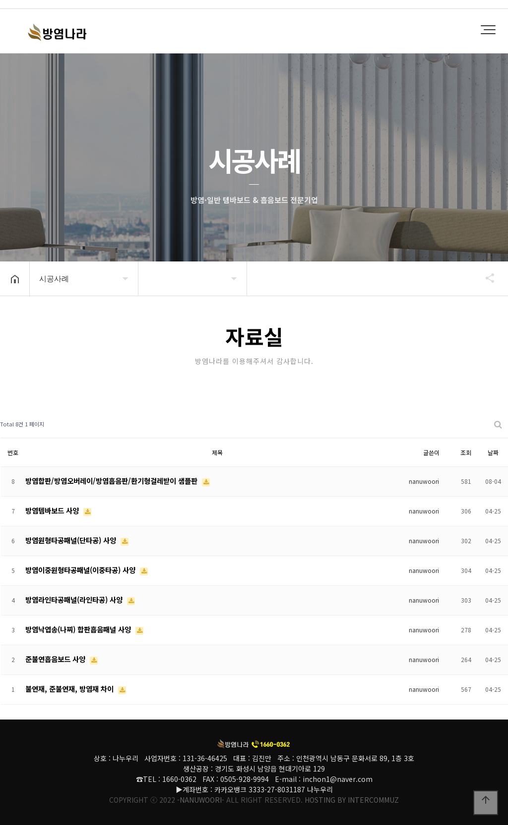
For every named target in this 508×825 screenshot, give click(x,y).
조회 (465, 452)
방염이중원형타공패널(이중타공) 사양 (81, 570)
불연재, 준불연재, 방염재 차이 (70, 688)
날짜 (493, 452)
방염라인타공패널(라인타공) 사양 (75, 599)
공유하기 (485, 277)
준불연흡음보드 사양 (56, 659)
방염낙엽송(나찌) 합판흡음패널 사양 (79, 629)
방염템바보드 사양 (53, 510)
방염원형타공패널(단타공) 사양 (71, 540)
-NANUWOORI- (200, 800)
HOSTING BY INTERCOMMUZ (352, 800)
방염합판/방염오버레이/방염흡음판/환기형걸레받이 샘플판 (112, 480)
